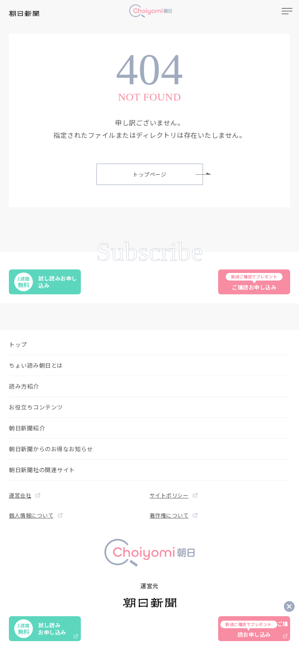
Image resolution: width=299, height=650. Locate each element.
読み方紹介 (24, 386)
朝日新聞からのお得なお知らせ (51, 449)
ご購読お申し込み (254, 282)
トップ (18, 344)
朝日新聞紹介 (27, 428)
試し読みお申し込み (45, 282)
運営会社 (24, 495)
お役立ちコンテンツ (36, 407)
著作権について (174, 515)
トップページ (168, 174)
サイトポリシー (174, 495)
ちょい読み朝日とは (36, 365)
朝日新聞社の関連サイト (42, 469)
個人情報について (36, 515)
